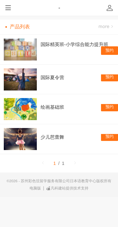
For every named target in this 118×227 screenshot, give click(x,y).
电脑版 (35, 188)
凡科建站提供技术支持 (67, 188)
